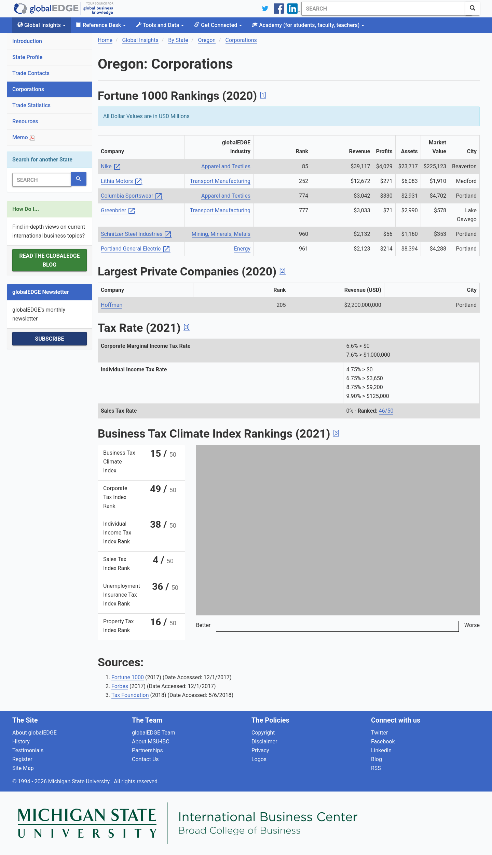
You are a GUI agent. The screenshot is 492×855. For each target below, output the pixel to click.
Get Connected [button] (218, 25)
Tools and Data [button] (160, 25)
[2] (282, 271)
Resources (25, 121)
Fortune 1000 (127, 677)
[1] (263, 95)
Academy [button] (308, 25)
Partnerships (147, 750)
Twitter (379, 732)
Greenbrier (118, 210)
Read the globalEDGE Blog (49, 260)
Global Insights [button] (41, 25)
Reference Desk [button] (101, 25)
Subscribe (49, 339)
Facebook (383, 741)
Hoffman (111, 305)
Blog (376, 759)
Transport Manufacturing (220, 181)
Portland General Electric (135, 249)
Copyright (263, 732)
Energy (242, 248)
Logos (258, 759)
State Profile (27, 57)
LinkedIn (381, 750)
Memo (23, 137)
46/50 (386, 411)
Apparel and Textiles (225, 166)
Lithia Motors (121, 181)
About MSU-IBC (150, 741)
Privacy (260, 750)
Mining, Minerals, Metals (221, 234)
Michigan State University (79, 781)
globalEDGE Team (153, 732)
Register (22, 759)
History (21, 741)
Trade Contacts (31, 73)
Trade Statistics (31, 105)
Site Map (23, 768)
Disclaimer (264, 741)
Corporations (28, 89)
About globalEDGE (34, 732)
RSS (376, 768)
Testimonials (27, 750)
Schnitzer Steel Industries (136, 234)
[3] (186, 327)
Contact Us (145, 759)
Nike (111, 166)
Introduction (27, 41)
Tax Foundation (130, 695)
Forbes (119, 686)
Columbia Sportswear (132, 196)
